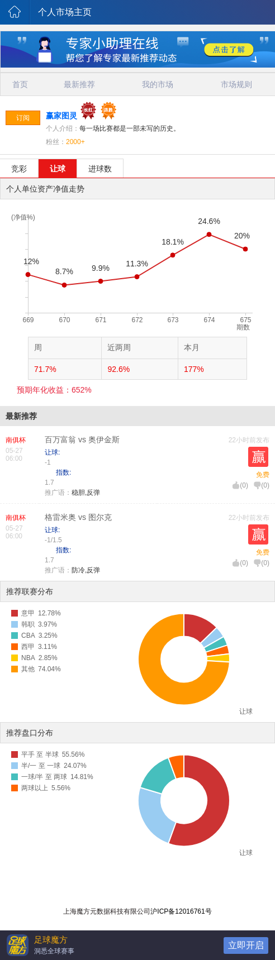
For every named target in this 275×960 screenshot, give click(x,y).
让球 (57, 168)
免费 (262, 475)
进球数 (100, 168)
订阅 (23, 118)
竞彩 (19, 168)
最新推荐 (79, 84)
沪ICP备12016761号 (180, 911)
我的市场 (157, 84)
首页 (20, 84)
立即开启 (246, 945)
